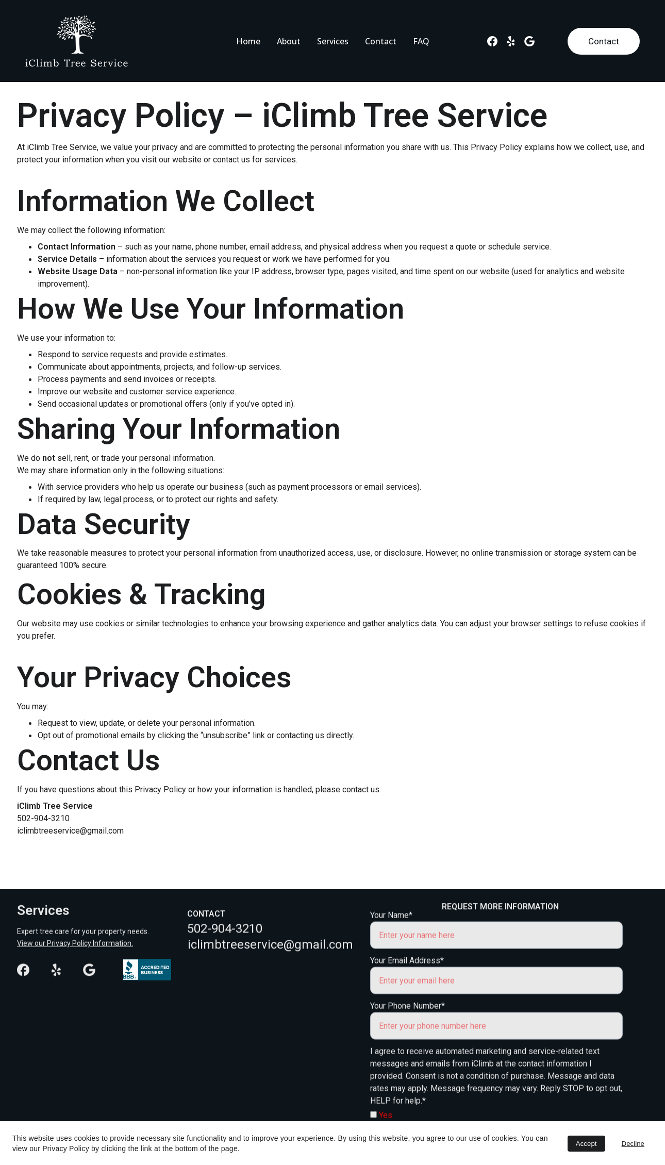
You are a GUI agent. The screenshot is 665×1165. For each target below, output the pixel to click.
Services (332, 41)
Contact (380, 41)
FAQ (421, 41)
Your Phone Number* (407, 1024)
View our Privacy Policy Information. (75, 944)
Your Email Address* (407, 979)
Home (248, 41)
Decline (633, 1143)
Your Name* (391, 934)
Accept (586, 1143)
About (289, 41)
